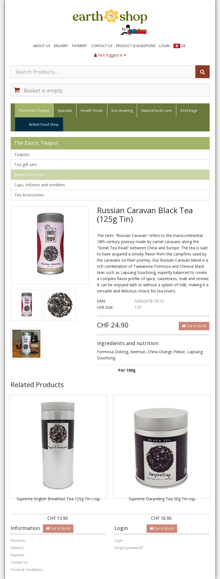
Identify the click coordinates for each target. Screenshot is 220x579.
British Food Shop (44, 124)
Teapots (21, 154)
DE (183, 45)
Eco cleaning (122, 110)
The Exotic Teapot (34, 110)
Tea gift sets (25, 164)
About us (41, 45)
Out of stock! (194, 326)
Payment (79, 45)
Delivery (61, 45)
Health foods (92, 110)
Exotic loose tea (28, 174)
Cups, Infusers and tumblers (39, 184)
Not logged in (110, 55)
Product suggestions (135, 45)
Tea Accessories (29, 194)
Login (164, 45)
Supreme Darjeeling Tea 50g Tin (162, 498)
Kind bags (188, 110)
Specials (65, 110)
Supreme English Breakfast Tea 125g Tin (58, 498)
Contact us (101, 45)
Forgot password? (128, 547)
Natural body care (156, 110)
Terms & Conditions (26, 569)
